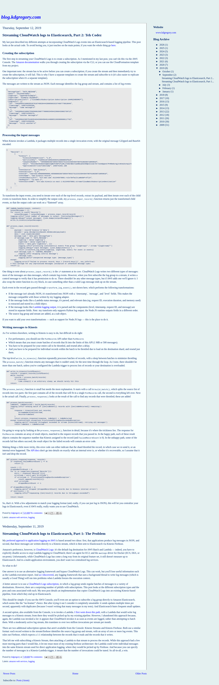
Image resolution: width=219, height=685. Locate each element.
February (167, 88)
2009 (162, 125)
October (166, 71)
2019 (162, 68)
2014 (162, 108)
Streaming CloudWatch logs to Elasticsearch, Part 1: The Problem (54, 530)
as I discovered (46, 571)
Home (75, 669)
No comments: (36, 509)
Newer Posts (9, 669)
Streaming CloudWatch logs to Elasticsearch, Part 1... (188, 81)
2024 (162, 51)
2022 (162, 58)
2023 (162, 54)
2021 (162, 61)
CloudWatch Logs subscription (44, 580)
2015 (162, 105)
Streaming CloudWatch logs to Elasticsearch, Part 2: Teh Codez (52, 35)
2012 (162, 115)
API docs (35, 446)
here (113, 45)
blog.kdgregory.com (21, 17)
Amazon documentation (27, 62)
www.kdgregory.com (166, 32)
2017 (162, 98)
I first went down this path (87, 608)
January (166, 91)
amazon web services (18, 514)
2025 (162, 48)
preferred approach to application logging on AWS (31, 537)
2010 (162, 121)
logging (31, 514)
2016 (162, 101)
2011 (162, 118)
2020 (162, 64)
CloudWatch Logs (45, 546)
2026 (162, 44)
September (167, 75)
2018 (162, 95)
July (164, 85)
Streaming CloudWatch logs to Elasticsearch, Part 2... (188, 78)
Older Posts (141, 669)
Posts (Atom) (22, 676)
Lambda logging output (44, 306)
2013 (162, 111)
